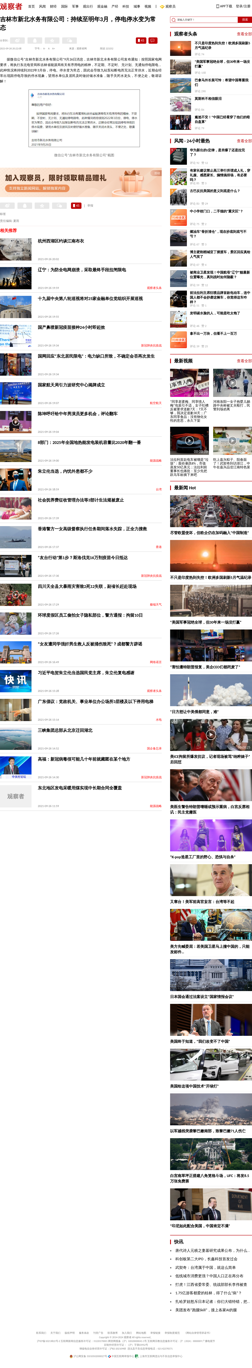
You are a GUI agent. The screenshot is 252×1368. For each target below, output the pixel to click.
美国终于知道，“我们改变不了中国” (200, 1041)
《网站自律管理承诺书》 (198, 1332)
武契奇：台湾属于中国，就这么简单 (205, 1267)
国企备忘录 (154, 748)
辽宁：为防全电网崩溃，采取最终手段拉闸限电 (82, 269)
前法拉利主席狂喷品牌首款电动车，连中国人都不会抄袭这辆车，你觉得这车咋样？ (220, 297)
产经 (115, 6)
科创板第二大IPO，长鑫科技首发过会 (206, 1259)
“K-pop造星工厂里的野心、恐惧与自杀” (203, 857)
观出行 (88, 6)
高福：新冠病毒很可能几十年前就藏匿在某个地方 (84, 759)
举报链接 (155, 1332)
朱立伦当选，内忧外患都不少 (65, 471)
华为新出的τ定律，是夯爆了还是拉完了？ (217, 152)
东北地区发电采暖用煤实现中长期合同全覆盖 (80, 787)
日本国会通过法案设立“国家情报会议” (202, 996)
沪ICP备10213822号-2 (48, 1341)
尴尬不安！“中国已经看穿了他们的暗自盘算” (222, 119)
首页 (31, 6)
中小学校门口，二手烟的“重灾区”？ (216, 211)
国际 (64, 6)
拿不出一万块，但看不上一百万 (213, 334)
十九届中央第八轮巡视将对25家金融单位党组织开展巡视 (90, 298)
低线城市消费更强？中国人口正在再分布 (209, 1276)
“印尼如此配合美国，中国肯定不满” (200, 1226)
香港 (159, 547)
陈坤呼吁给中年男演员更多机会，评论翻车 (78, 413)
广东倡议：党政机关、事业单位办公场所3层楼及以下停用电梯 (95, 701)
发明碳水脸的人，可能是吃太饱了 (215, 313)
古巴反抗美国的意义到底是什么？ (215, 191)
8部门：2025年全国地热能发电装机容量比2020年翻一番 (89, 442)
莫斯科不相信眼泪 (208, 99)
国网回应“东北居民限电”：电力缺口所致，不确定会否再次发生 (96, 356)
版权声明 (70, 1332)
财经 (53, 6)
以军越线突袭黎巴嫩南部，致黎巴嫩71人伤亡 (208, 1131)
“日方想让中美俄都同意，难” (194, 712)
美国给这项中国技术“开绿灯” (194, 1086)
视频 (147, 6)
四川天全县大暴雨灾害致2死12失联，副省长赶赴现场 (87, 586)
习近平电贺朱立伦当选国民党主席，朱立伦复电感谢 (86, 672)
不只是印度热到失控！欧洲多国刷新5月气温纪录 (222, 45)
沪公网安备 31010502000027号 (88, 1356)
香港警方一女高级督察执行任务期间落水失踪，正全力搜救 (92, 528)
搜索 (245, 19)
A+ (53, 48)
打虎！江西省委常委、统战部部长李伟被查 (211, 1284)
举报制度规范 (172, 1332)
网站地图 (141, 1332)
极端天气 (156, 604)
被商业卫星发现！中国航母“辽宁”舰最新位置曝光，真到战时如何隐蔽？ (220, 274)
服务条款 (84, 1332)
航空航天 (156, 403)
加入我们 (127, 1332)
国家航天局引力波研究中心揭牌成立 (71, 384)
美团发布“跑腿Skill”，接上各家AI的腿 (206, 1310)
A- (44, 48)
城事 (137, 6)
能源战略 (156, 460)
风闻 (42, 6)
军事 (75, 6)
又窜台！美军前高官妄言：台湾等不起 (202, 901)
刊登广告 (98, 1332)
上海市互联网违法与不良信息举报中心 (158, 1356)
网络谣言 (156, 662)
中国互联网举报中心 (121, 1356)
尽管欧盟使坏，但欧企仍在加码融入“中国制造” (209, 533)
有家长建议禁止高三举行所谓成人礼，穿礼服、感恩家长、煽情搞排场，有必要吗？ (220, 175)
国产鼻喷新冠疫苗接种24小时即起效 (71, 327)
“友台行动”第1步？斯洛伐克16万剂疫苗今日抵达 (83, 557)
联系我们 (41, 1332)
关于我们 (55, 1332)
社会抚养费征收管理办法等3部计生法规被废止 (81, 500)
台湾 (159, 489)
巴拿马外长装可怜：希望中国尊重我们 (221, 82)
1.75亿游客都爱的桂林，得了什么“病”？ (208, 1293)
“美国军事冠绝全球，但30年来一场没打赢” (222, 64)
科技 (125, 6)
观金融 (102, 6)
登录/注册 (243, 6)
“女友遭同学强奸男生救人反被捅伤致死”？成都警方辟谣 (90, 643)
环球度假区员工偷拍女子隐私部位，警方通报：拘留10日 (90, 615)
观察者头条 (154, 288)
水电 (159, 720)
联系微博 (113, 1332)
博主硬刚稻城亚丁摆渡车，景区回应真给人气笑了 (220, 254)
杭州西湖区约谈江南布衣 (61, 241)
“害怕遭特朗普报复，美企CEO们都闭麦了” (205, 667)
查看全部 (244, 34)
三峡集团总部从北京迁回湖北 (65, 730)
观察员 (168, 6)
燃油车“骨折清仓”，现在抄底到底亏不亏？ (218, 234)
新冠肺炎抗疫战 (151, 345)
